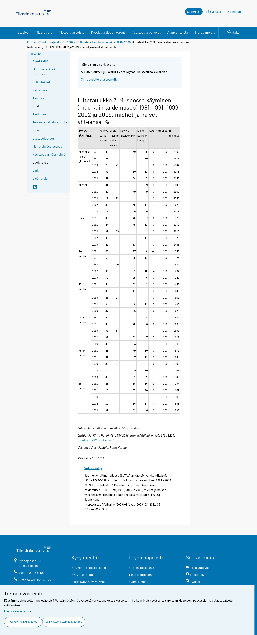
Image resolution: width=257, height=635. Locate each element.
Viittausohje (93, 468)
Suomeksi (193, 12)
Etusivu (23, 32)
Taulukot (39, 98)
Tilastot (44, 42)
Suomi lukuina (138, 581)
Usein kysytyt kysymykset (89, 581)
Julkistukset (41, 82)
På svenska (214, 11)
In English (235, 11)
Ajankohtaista (177, 32)
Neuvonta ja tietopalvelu (88, 567)
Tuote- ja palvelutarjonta (50, 122)
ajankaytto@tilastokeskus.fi (96, 440)
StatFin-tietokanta (141, 567)
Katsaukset (41, 90)
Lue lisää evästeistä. (17, 611)
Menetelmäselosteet (47, 146)
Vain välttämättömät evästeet (64, 621)
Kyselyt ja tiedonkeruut (108, 32)
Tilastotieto (43, 32)
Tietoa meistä (205, 32)
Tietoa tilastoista (71, 32)
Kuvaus (38, 130)
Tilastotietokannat (141, 574)
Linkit (37, 170)
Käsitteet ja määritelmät (49, 154)
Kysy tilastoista (82, 574)
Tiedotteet (40, 114)
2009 (70, 42)
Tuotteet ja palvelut (146, 32)
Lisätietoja (40, 178)
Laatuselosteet (43, 138)
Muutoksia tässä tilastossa (44, 71)
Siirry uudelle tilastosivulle (99, 79)
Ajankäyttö (57, 42)
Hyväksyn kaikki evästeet (23, 621)
